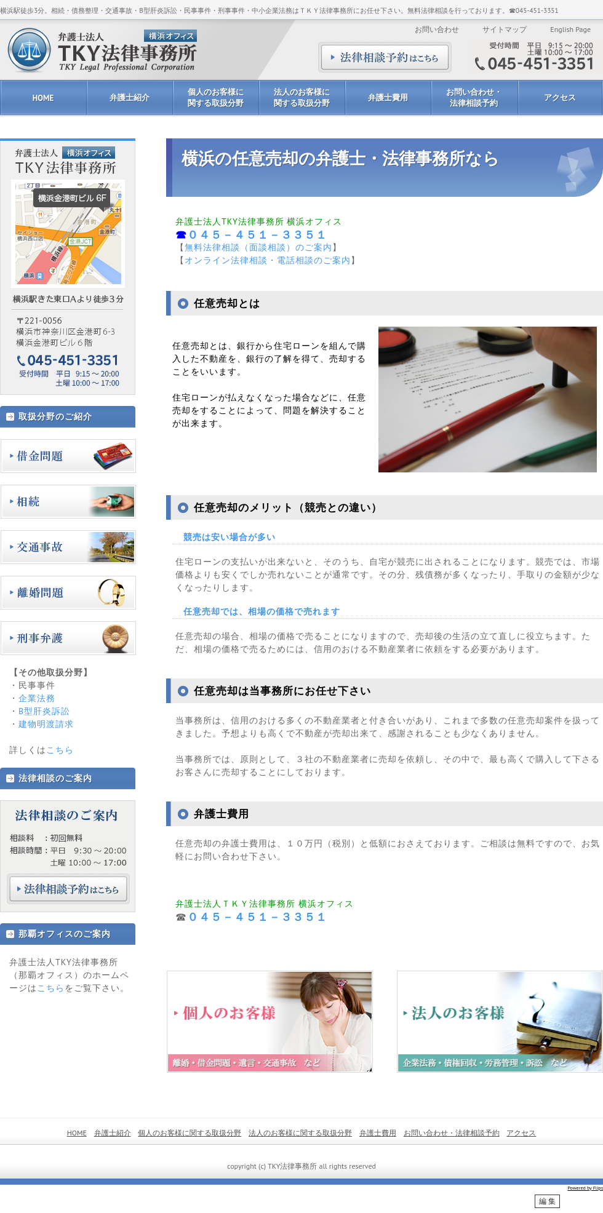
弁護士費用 (388, 97)
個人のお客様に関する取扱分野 (216, 97)
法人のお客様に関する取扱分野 (302, 97)
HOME (43, 98)
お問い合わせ (437, 29)
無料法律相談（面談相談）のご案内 (258, 247)
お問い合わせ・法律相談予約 (474, 97)
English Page (570, 29)
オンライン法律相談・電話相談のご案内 (268, 260)
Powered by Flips (585, 1188)
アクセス (560, 97)
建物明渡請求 (46, 724)
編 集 (547, 1201)
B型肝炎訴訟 (44, 711)
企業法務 (36, 698)
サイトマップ (504, 29)
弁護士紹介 (130, 97)
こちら (60, 749)
